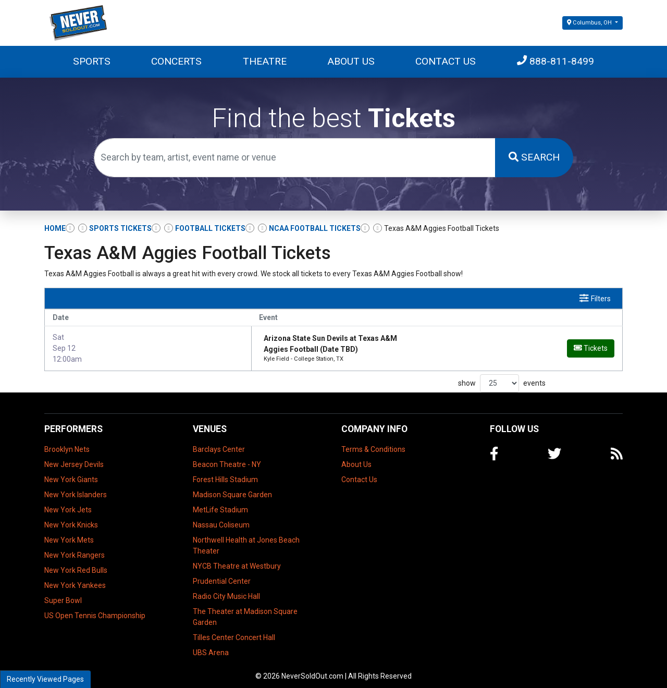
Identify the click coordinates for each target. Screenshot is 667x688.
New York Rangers (74, 549)
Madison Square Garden (232, 488)
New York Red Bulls (75, 564)
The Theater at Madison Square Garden (245, 610)
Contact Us (445, 61)
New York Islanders (75, 488)
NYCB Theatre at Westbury (237, 560)
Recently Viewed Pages (45, 679)
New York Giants (71, 473)
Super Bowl (63, 594)
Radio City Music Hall (226, 590)
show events (502, 377)
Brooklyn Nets (67, 443)
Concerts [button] (176, 61)
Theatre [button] (265, 61)
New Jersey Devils (74, 458)
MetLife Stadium (220, 503)
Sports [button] (91, 61)
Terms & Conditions (373, 443)
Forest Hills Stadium (225, 473)
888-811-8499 (555, 61)
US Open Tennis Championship (94, 609)
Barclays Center (219, 443)
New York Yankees (75, 579)
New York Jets (68, 503)
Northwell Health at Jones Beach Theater (246, 539)
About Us (351, 61)
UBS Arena (211, 646)
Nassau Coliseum (221, 518)
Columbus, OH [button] (590, 22)
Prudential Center (222, 575)
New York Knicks (71, 518)
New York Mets (69, 534)
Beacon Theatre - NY (227, 458)
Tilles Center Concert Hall (234, 631)
